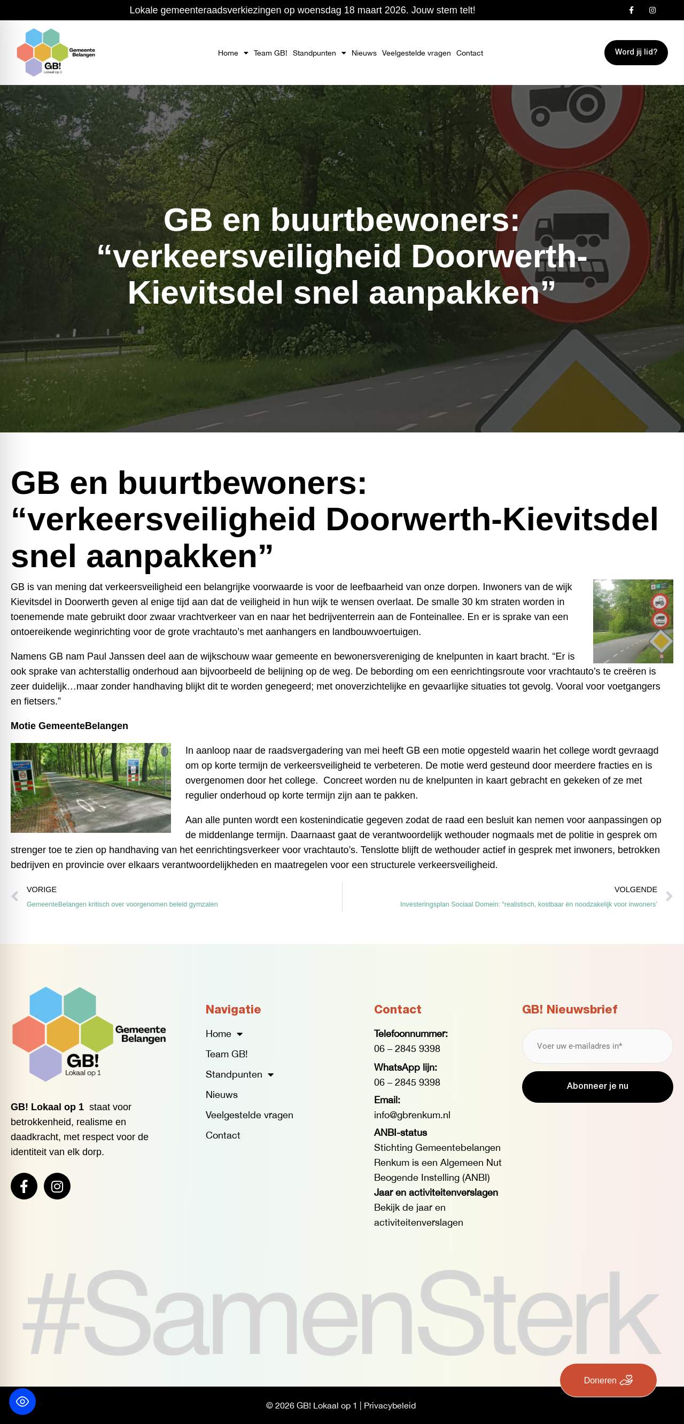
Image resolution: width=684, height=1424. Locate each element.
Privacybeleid (390, 1405)
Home (233, 53)
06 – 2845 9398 (407, 1048)
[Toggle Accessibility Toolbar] (22, 1401)
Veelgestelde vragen (416, 53)
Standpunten (319, 53)
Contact (469, 53)
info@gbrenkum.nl (412, 1114)
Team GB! (270, 53)
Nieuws (364, 53)
